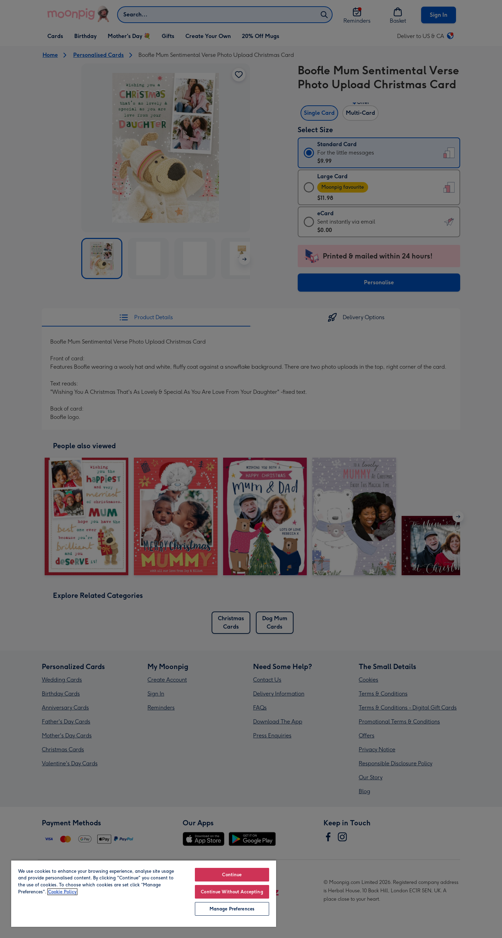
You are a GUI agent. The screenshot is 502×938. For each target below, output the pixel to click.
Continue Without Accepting (232, 891)
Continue (232, 874)
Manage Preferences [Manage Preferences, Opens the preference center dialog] (232, 908)
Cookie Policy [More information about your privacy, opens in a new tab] (62, 891)
